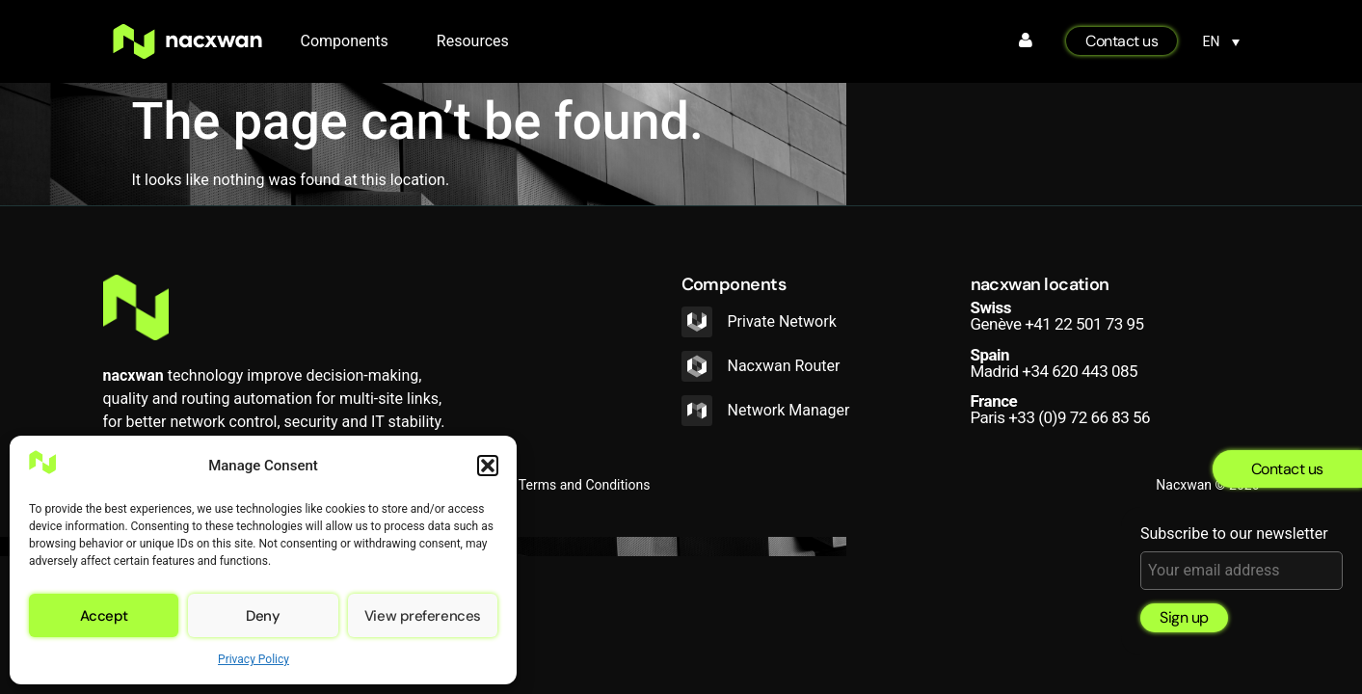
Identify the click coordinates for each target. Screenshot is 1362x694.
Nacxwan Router (784, 366)
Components (349, 41)
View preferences (422, 616)
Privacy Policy (253, 659)
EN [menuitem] (1211, 42)
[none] (1221, 41)
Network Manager (789, 410)
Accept (104, 616)
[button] (487, 465)
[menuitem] (1221, 41)
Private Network (782, 321)
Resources (473, 41)
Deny (263, 616)
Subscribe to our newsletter (1241, 558)
